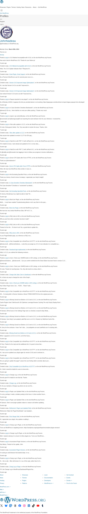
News (1, 477)
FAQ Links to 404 (14, 233)
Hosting (2, 480)
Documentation (48, 477)
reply (6, 57)
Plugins (24, 480)
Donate (69, 480)
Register (2, 21)
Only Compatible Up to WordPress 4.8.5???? (22, 366)
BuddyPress (4, 495)
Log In (2, 24)
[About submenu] (35, 7)
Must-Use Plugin (13, 208)
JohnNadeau (8, 40)
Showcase (25, 475)
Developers (47, 480)
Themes (24, 477)
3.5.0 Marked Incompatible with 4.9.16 (20, 66)
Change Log (12, 383)
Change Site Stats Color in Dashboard (20, 274)
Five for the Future (71, 483)
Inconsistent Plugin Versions (17, 450)
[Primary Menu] (1, 19)
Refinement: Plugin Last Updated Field (20, 408)
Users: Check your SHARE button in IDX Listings (23, 283)
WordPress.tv (48, 483)
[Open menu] (1, 10)
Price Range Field (14, 416)
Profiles (4, 16)
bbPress (3, 492)
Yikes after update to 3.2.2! (16, 132)
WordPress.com (5, 486)
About (1, 475)
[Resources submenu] (28, 7)
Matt (2, 489)
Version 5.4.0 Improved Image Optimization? (21, 82)
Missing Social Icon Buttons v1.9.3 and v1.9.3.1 (22, 333)
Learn (46, 475)
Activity (2, 55)
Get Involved (70, 475)
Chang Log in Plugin (15, 466)
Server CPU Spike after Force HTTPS (20, 166)
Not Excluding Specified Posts (17, 191)
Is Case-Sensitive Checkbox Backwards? (20, 183)
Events (68, 477)
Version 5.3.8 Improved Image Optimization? (21, 91)
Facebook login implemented (17, 249)
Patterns (24, 483)
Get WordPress (4, 13)
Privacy (2, 483)
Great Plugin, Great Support (17, 74)
